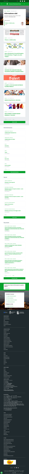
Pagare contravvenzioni (9, 204)
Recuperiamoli (6, 454)
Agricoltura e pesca (6, 330)
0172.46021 (6, 381)
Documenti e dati (14, 278)
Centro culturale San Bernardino (8, 447)
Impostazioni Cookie (6, 429)
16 (13, 119)
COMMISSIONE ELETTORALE (10, 139)
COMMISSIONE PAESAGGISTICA (10, 132)
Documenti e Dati (6, 321)
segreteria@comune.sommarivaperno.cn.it (11, 386)
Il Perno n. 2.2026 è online (9, 23)
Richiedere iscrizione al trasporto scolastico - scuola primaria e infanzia (14, 189)
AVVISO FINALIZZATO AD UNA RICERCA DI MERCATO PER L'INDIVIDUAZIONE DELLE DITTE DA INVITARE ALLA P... (14, 270)
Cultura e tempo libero (7, 338)
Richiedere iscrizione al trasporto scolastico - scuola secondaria (14, 197)
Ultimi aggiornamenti (6, 431)
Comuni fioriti (5, 452)
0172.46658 (6, 382)
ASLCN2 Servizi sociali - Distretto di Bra (9, 451)
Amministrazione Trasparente (8, 414)
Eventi (4, 368)
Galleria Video (5, 374)
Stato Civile (7, 158)
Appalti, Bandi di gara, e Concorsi (10, 226)
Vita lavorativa (6, 349)
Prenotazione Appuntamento (8, 419)
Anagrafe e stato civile (7, 333)
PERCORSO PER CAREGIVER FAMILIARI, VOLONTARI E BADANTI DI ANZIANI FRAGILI (14, 70)
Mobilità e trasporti (6, 344)
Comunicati (5, 362)
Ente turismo (5, 444)
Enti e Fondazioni (6, 322)
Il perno (5, 359)
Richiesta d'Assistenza (7, 422)
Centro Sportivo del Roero (7, 442)
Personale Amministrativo (7, 324)
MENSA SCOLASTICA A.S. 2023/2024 (12, 100)
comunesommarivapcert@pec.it (9, 385)
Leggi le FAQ (5, 418)
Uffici (6, 144)
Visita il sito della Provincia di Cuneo (9, 440)
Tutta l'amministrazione (14, 172)
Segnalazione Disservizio (7, 420)
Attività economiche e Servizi (8, 375)
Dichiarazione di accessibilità (7, 415)
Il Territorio (5, 371)
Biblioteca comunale (6, 357)
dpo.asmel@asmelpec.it (8, 409)
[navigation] (1, 3)
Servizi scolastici (8, 165)
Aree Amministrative (6, 318)
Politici (4, 325)
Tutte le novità (14, 122)
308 (13, 275)
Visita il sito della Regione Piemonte (9, 439)
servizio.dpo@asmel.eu (9, 408)
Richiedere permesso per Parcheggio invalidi (13, 210)
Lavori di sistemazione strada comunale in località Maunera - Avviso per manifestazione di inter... (13, 253)
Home (5, 11)
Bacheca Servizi (6, 423)
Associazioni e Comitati (7, 376)
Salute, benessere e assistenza (8, 345)
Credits (5, 430)
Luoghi (5, 370)
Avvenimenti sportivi (6, 358)
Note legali (5, 427)
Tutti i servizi (14, 217)
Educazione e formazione (9, 187)
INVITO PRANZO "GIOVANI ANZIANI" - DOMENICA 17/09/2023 (13, 114)
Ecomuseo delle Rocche (7, 450)
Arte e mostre (6, 355)
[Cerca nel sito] (24, 4)
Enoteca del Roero (6, 448)
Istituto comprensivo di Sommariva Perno (9, 446)
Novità (6, 51)
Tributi (6, 152)
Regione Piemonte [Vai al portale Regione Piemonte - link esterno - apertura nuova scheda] (6, 1)
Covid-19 (5, 361)
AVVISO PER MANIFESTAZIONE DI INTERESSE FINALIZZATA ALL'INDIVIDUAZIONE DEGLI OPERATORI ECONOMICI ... (14, 229)
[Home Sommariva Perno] (13, 4)
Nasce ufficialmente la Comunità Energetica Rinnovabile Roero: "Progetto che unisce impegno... (14, 55)
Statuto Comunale (6, 425)
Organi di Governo (6, 317)
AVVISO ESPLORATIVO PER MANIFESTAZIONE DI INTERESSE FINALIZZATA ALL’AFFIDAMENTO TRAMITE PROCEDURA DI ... (13, 261)
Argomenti (8, 11)
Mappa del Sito (6, 434)
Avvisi (4, 363)
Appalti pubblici (6, 334)
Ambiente (5, 331)
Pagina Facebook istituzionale (8, 443)
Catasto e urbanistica (8, 180)
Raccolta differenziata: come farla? (8, 455)
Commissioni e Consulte (9, 131)
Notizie (5, 354)
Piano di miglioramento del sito (8, 416)
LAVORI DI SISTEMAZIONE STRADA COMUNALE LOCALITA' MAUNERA (13, 246)
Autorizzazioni (6, 335)
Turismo (5, 348)
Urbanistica (7, 145)
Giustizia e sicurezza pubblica (10, 202)
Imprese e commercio (7, 342)
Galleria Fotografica (6, 372)
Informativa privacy (6, 426)
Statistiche (5, 433)
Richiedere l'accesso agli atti (10, 182)
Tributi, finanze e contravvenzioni (8, 346)
